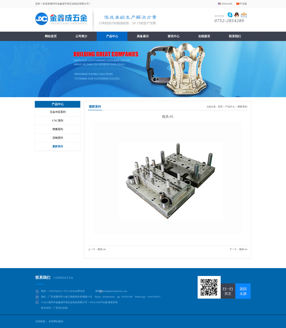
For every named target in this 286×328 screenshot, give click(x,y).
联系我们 (235, 36)
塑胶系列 (57, 146)
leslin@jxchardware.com (115, 291)
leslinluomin (109, 296)
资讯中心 (173, 36)
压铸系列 (57, 137)
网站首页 (51, 36)
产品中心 (112, 36)
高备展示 (143, 36)
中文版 (243, 3)
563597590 (127, 296)
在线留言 (204, 36)
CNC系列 (57, 120)
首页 (220, 106)
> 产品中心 (229, 106)
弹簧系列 (57, 129)
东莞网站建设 (56, 321)
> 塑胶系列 (241, 106)
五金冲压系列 (58, 112)
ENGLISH (227, 3)
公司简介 (81, 36)
